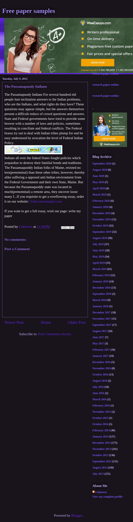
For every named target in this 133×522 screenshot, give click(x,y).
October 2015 (100, 417)
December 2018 (101, 287)
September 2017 (101, 324)
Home (46, 322)
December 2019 (101, 213)
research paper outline (105, 73)
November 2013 (101, 448)
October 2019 (100, 225)
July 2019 (98, 244)
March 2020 (99, 194)
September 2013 (101, 461)
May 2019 (98, 256)
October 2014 (100, 424)
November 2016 (101, 368)
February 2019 (101, 275)
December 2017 (101, 312)
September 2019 (101, 231)
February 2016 (101, 405)
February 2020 (101, 200)
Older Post (77, 322)
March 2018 (99, 300)
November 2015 (101, 411)
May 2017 (98, 343)
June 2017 (98, 337)
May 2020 (98, 182)
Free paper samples (28, 10)
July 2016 (98, 386)
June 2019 (98, 250)
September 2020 (101, 163)
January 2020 (100, 206)
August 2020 (99, 169)
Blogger (76, 515)
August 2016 (99, 380)
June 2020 (98, 175)
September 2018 (101, 293)
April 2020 (98, 188)
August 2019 (99, 237)
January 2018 (100, 306)
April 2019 (98, 262)
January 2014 (100, 436)
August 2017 (99, 331)
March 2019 (99, 269)
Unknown (101, 492)
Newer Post (14, 322)
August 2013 (99, 467)
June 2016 (98, 393)
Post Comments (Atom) (54, 334)
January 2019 (100, 281)
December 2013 (101, 442)
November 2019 (101, 219)
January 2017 (100, 355)
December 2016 (101, 362)
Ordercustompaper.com (46, 201)
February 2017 (101, 349)
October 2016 (100, 374)
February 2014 (101, 430)
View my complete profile (107, 496)
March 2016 (99, 399)
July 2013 (98, 473)
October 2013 (100, 455)
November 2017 (101, 318)
